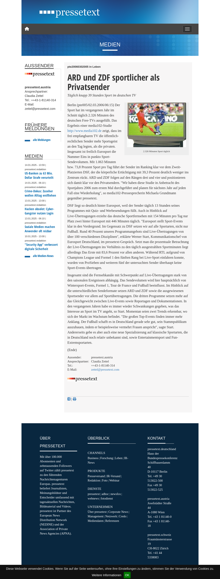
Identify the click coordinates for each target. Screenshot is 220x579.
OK (127, 575)
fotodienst (107, 498)
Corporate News (118, 511)
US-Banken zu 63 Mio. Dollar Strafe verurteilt (39, 175)
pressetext (94, 494)
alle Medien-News (43, 256)
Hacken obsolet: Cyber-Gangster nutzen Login (39, 211)
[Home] (26, 29)
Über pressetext (97, 511)
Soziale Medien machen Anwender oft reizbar (40, 229)
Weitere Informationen (106, 575)
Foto (104, 480)
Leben (118, 458)
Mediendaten (96, 520)
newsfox (116, 494)
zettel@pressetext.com (105, 369)
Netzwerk (111, 516)
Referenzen (112, 520)
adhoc (105, 494)
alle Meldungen (41, 140)
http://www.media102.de (84, 131)
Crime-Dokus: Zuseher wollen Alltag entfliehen (40, 193)
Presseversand (96, 476)
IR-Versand (113, 476)
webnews (93, 498)
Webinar (114, 480)
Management (96, 516)
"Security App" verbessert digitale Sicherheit (41, 246)
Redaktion (94, 480)
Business (93, 458)
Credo (122, 516)
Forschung (106, 458)
